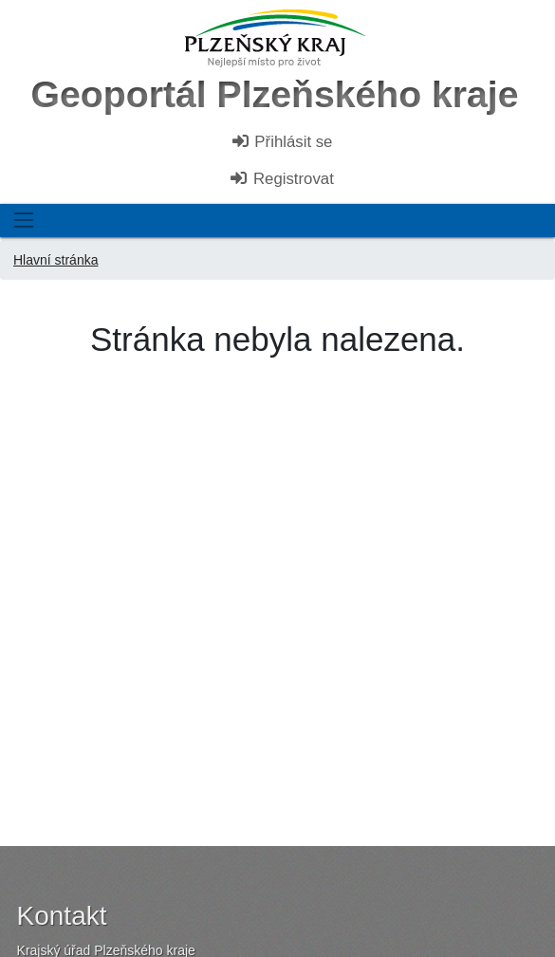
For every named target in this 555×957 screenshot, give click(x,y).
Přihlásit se (282, 142)
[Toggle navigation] (23, 220)
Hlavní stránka (55, 259)
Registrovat (281, 179)
